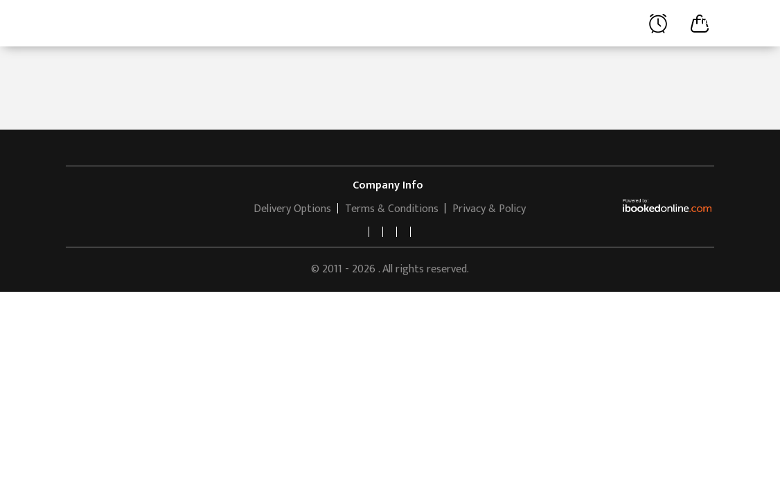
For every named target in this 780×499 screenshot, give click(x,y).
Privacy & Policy (489, 209)
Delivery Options (292, 209)
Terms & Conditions (391, 209)
